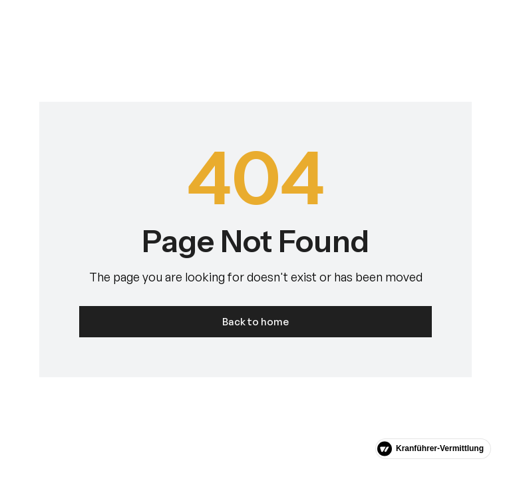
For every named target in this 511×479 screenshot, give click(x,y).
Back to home (255, 321)
